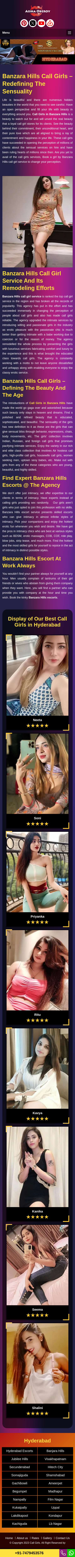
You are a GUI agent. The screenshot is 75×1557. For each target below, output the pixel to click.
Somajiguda (19, 1475)
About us (22, 1538)
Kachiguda (19, 1523)
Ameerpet (55, 1483)
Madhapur (55, 1491)
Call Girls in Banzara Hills (47, 403)
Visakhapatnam (55, 1459)
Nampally (19, 1499)
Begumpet (19, 1491)
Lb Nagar (55, 1523)
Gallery (47, 1538)
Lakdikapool (19, 1515)
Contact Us (63, 1538)
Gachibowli (19, 1483)
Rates (35, 1538)
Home (9, 1538)
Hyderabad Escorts (19, 1451)
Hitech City (55, 1467)
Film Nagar (55, 1499)
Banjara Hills (55, 1451)
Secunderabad (19, 1467)
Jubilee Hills (19, 1459)
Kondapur (55, 1515)
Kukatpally (19, 1507)
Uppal (55, 1507)
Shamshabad (55, 1475)
